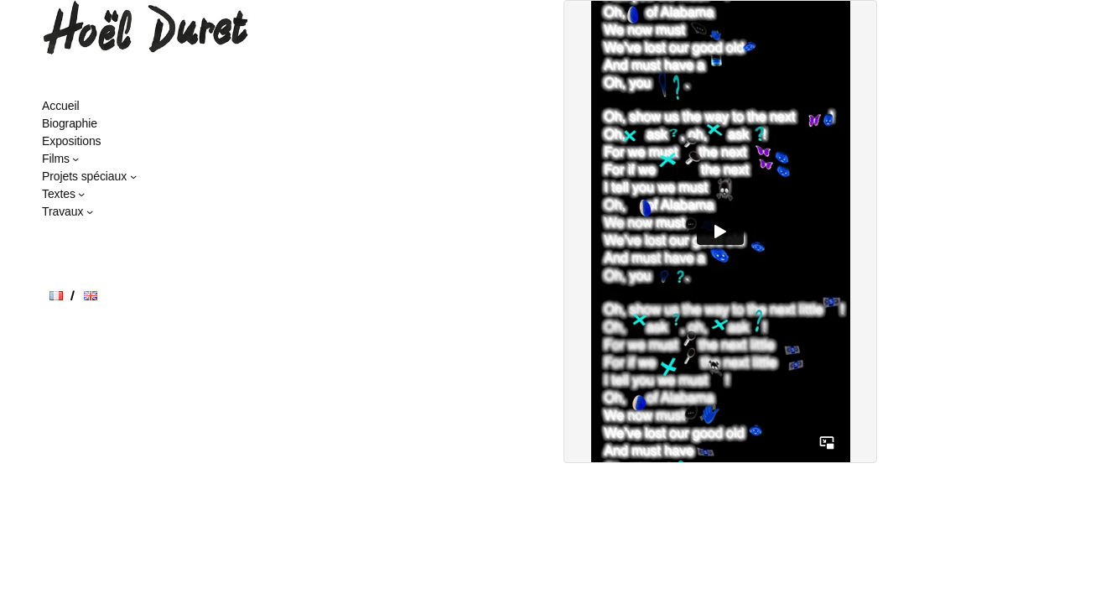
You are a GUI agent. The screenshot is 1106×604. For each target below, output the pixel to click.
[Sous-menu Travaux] (89, 211)
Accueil (60, 105)
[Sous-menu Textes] (81, 193)
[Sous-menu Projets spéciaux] (133, 176)
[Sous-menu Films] (75, 158)
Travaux (62, 211)
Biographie (69, 123)
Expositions (71, 141)
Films (56, 158)
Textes (58, 193)
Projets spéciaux (84, 176)
